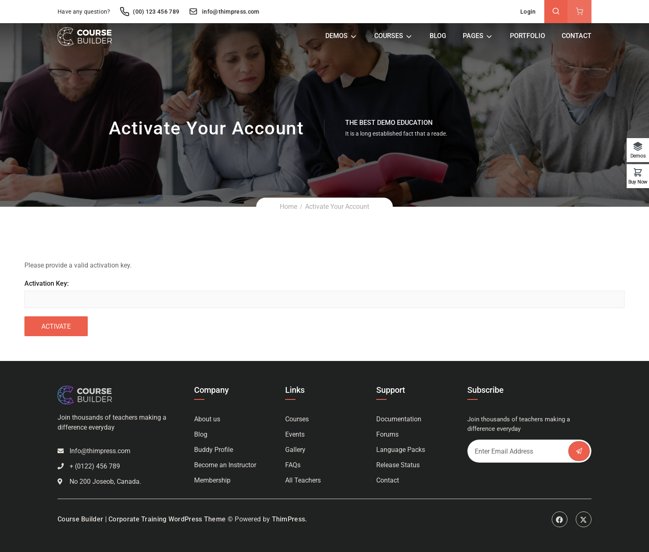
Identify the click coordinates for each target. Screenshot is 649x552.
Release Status (398, 465)
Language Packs (400, 450)
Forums (387, 434)
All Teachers (303, 480)
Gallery (295, 450)
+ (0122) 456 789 (95, 466)
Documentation (398, 419)
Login (528, 11)
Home (288, 206)
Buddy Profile (213, 450)
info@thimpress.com (223, 11)
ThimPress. (289, 519)
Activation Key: (46, 283)
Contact (576, 36)
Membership (212, 480)
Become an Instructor (225, 465)
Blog (438, 36)
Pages (473, 36)
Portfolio (527, 36)
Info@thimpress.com (100, 451)
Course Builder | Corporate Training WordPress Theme (142, 519)
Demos (336, 36)
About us (207, 419)
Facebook (559, 519)
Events (295, 434)
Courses (388, 36)
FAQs (292, 465)
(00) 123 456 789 (149, 11)
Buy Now (637, 181)
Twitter (583, 519)
